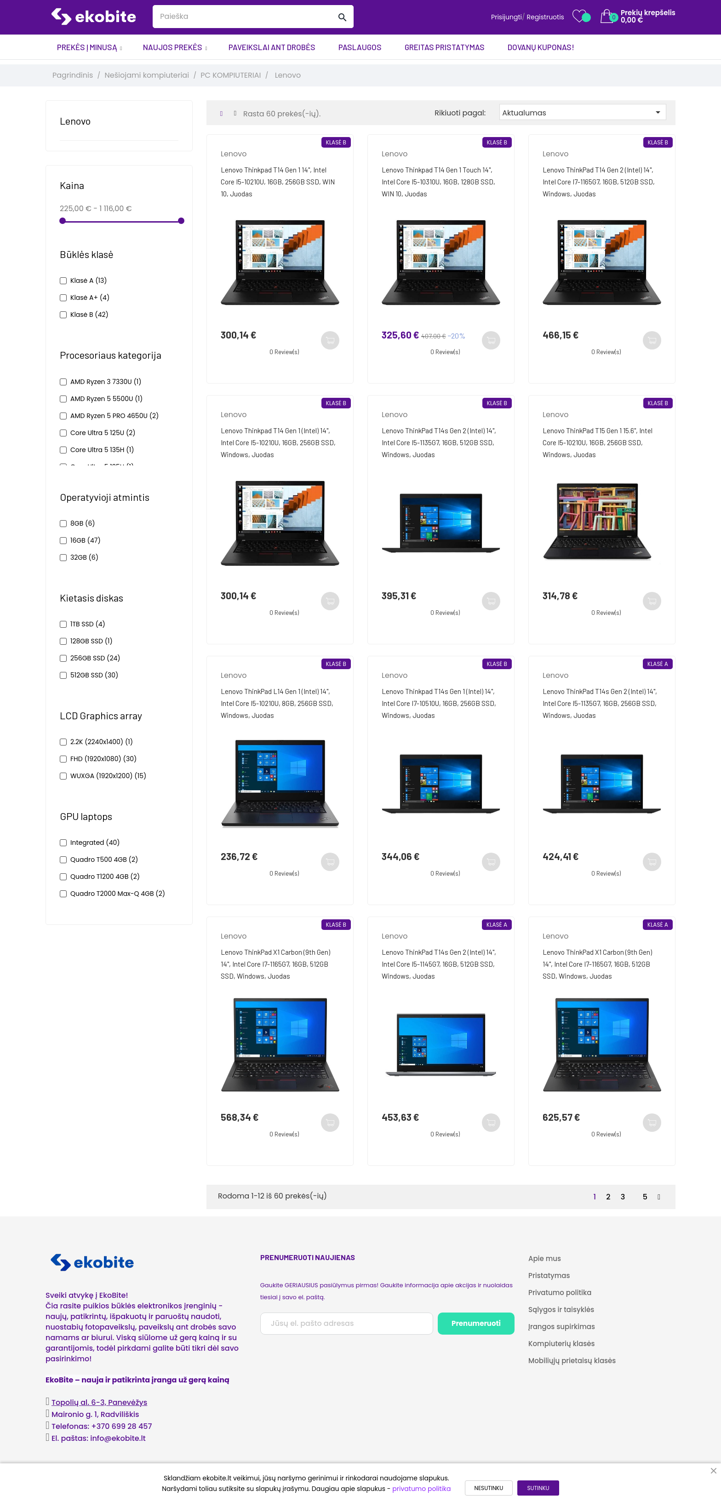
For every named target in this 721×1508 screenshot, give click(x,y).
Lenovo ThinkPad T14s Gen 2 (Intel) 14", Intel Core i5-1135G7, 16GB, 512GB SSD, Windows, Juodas (439, 442)
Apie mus (544, 1258)
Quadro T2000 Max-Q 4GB (117, 893)
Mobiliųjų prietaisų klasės (572, 1360)
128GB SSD (91, 641)
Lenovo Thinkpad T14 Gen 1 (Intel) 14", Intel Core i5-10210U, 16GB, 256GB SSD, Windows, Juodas (278, 442)
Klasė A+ (89, 297)
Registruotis (545, 17)
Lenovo (75, 120)
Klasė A (88, 280)
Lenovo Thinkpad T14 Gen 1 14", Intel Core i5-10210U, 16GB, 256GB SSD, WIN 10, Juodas (278, 182)
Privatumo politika (560, 1292)
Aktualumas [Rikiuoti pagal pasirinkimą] (583, 112)
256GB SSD (95, 658)
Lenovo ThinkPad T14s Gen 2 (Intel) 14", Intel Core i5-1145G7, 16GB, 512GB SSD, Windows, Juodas (439, 964)
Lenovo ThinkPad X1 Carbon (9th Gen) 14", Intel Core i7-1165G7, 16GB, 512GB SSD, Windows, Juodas (275, 964)
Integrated (95, 842)
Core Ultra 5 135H (102, 449)
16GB (85, 540)
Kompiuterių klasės (561, 1343)
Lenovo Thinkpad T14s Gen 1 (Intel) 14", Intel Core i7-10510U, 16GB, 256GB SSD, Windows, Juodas (439, 703)
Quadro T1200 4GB (105, 876)
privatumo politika (421, 1488)
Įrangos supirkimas (561, 1326)
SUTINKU (538, 1488)
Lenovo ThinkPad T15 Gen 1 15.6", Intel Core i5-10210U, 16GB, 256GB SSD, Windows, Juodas (597, 442)
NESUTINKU (489, 1488)
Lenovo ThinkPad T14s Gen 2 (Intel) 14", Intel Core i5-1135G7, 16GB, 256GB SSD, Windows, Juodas (600, 703)
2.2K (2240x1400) (101, 741)
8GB (82, 523)
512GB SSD (94, 675)
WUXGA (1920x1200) (108, 775)
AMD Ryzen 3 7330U (106, 381)
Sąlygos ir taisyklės (561, 1309)
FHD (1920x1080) (103, 758)
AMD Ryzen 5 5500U (106, 398)
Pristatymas (549, 1275)
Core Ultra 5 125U (103, 432)
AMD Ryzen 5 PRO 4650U (114, 415)
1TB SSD (87, 624)
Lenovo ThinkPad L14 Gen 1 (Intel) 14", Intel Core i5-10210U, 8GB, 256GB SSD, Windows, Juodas (277, 703)
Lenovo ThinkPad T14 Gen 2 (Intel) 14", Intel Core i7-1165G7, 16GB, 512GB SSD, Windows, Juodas (599, 182)
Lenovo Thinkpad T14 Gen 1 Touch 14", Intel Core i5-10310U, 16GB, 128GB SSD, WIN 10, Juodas (438, 182)
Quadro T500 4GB (104, 859)
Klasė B (89, 314)
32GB (84, 557)
